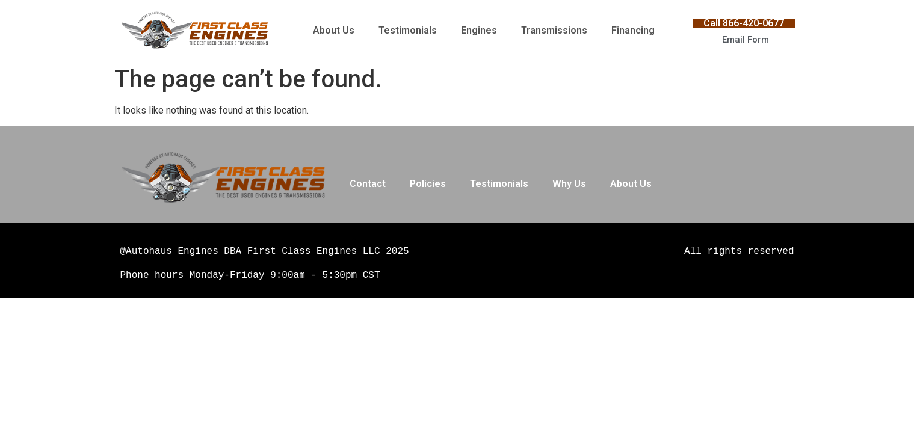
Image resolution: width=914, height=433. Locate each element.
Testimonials (407, 30)
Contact (368, 183)
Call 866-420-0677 (743, 23)
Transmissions (554, 30)
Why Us (569, 183)
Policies (428, 183)
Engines (479, 30)
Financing (633, 30)
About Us (333, 30)
